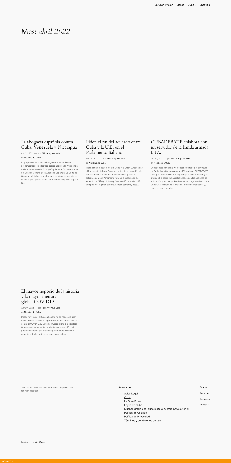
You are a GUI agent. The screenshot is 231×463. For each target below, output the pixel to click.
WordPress (40, 442)
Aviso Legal (131, 393)
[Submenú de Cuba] (195, 5)
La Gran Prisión (133, 401)
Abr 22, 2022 (27, 153)
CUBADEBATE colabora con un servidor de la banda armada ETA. (179, 147)
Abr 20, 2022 (92, 158)
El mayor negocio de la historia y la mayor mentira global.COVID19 (50, 297)
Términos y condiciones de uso (142, 420)
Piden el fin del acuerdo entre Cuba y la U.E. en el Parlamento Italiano (113, 147)
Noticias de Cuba (32, 157)
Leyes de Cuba (133, 405)
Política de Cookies (135, 412)
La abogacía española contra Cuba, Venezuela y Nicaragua (49, 144)
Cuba (127, 397)
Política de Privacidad (137, 416)
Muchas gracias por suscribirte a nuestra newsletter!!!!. (156, 408)
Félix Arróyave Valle (51, 153)
